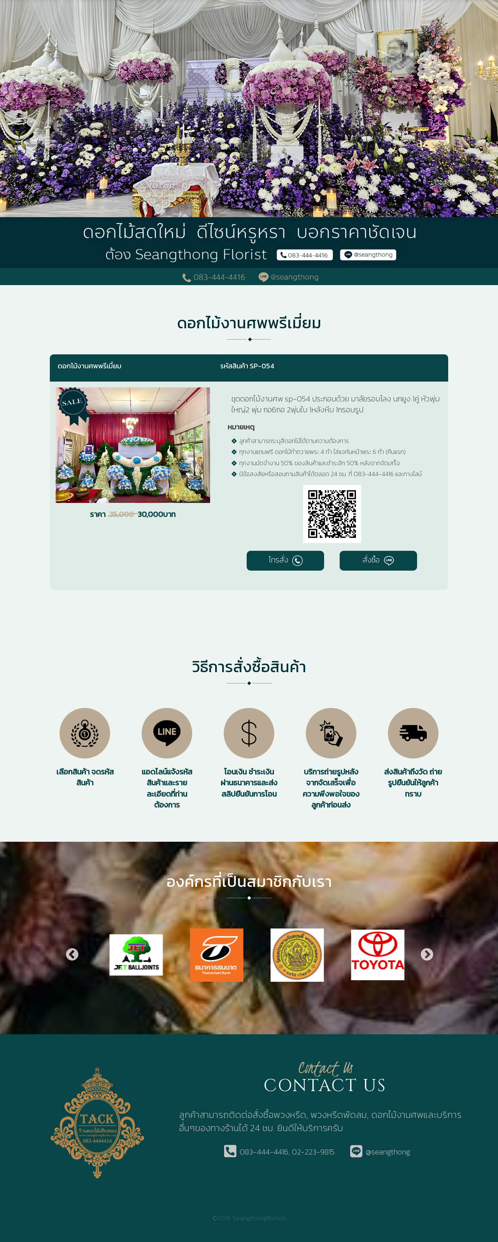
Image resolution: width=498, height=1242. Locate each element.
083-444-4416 (264, 1152)
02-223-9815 (313, 1152)
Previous (71, 955)
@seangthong (388, 1152)
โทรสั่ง (285, 560)
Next (426, 955)
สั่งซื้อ (378, 560)
